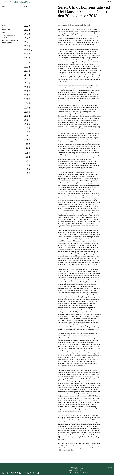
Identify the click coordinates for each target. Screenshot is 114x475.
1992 (27, 156)
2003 (27, 111)
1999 (27, 128)
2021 (27, 42)
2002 (27, 115)
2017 (27, 54)
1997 (27, 136)
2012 (27, 74)
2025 (27, 25)
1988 (27, 173)
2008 (27, 91)
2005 (27, 103)
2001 (27, 119)
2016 (27, 58)
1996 (27, 140)
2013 (27, 70)
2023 (27, 33)
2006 (27, 99)
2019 (27, 46)
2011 (27, 78)
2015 (27, 62)
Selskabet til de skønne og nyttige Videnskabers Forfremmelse (10, 42)
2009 (27, 87)
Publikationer (6, 38)
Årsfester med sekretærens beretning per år (10, 28)
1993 (27, 152)
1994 (27, 148)
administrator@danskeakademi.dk (79, 473)
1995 (27, 144)
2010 (27, 83)
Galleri (4, 32)
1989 (27, 168)
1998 (27, 132)
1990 (27, 164)
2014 (27, 66)
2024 (27, 29)
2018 (27, 50)
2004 (27, 107)
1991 (27, 160)
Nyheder (4, 25)
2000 (27, 123)
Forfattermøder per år (8, 35)
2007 (27, 95)
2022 (27, 37)
